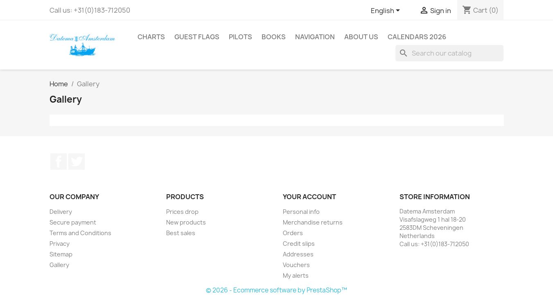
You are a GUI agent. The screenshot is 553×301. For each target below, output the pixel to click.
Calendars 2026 (417, 36)
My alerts (296, 275)
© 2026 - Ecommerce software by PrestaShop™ (276, 290)
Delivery (61, 212)
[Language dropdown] (387, 11)
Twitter (76, 161)
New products (186, 222)
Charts (151, 36)
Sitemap (61, 254)
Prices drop (182, 212)
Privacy (60, 243)
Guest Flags (196, 36)
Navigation (315, 36)
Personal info (301, 212)
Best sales (180, 233)
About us (361, 36)
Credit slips (299, 243)
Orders (293, 233)
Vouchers (296, 265)
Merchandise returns (313, 222)
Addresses (298, 254)
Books (274, 36)
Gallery (59, 265)
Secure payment (73, 222)
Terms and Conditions (80, 233)
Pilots (240, 36)
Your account (309, 196)
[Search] (449, 53)
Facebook (58, 161)
